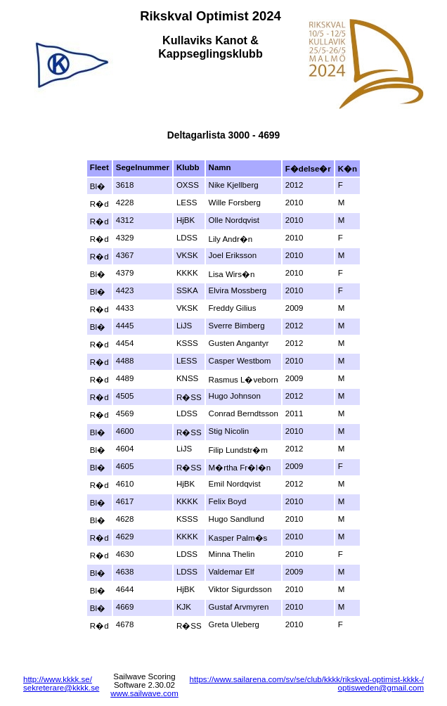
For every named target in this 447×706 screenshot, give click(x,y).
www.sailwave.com (144, 693)
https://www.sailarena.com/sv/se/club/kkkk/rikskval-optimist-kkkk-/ (307, 679)
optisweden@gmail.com (381, 687)
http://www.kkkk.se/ (57, 679)
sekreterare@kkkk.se (61, 687)
